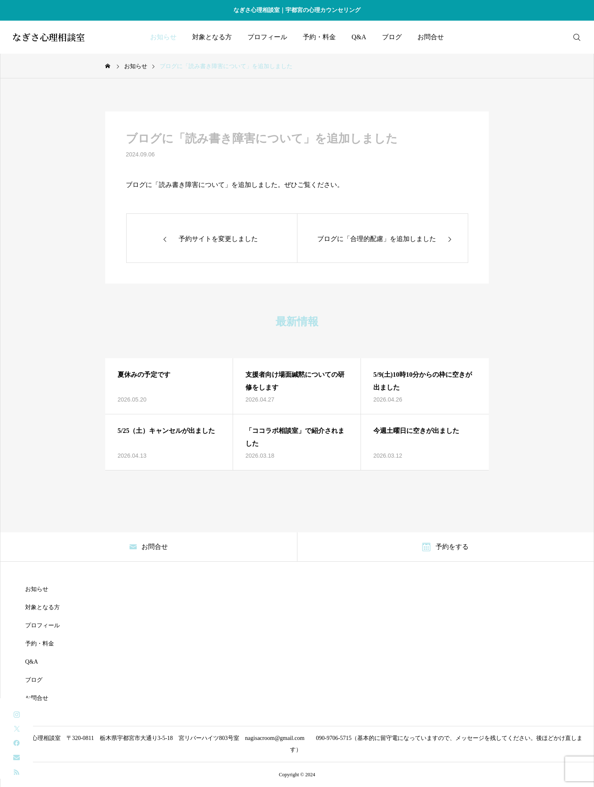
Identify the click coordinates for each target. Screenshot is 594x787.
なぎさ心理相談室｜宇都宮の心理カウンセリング (297, 10)
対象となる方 (212, 36)
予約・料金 (319, 36)
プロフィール (267, 36)
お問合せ (430, 36)
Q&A (358, 36)
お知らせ (163, 36)
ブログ (392, 36)
